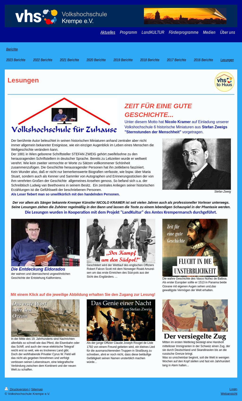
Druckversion (17, 389)
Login (233, 389)
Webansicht (229, 393)
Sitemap (37, 389)
